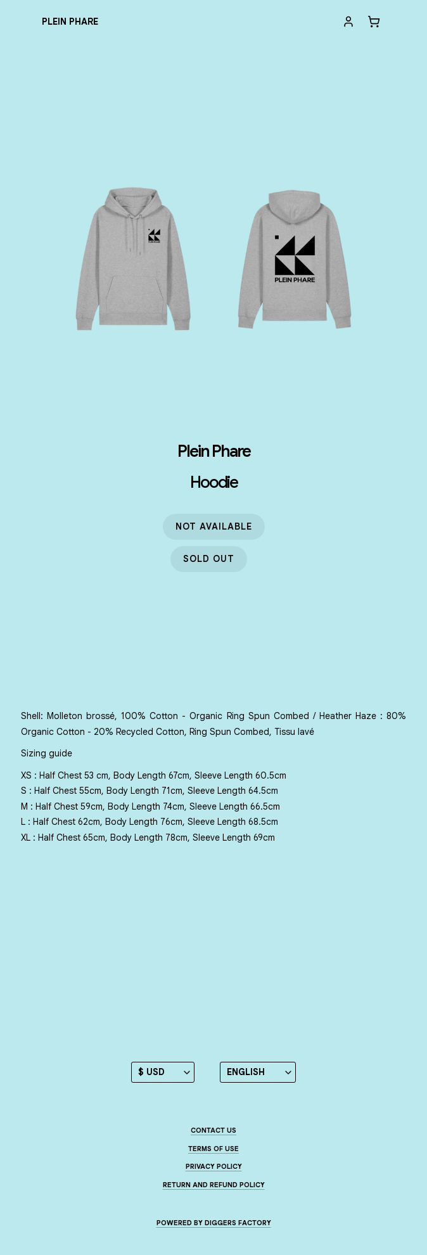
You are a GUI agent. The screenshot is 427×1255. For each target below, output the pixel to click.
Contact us (213, 1130)
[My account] (348, 21)
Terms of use (213, 1148)
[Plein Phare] (70, 22)
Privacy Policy (214, 1166)
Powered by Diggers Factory (213, 1222)
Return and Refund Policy (214, 1184)
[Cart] (373, 21)
